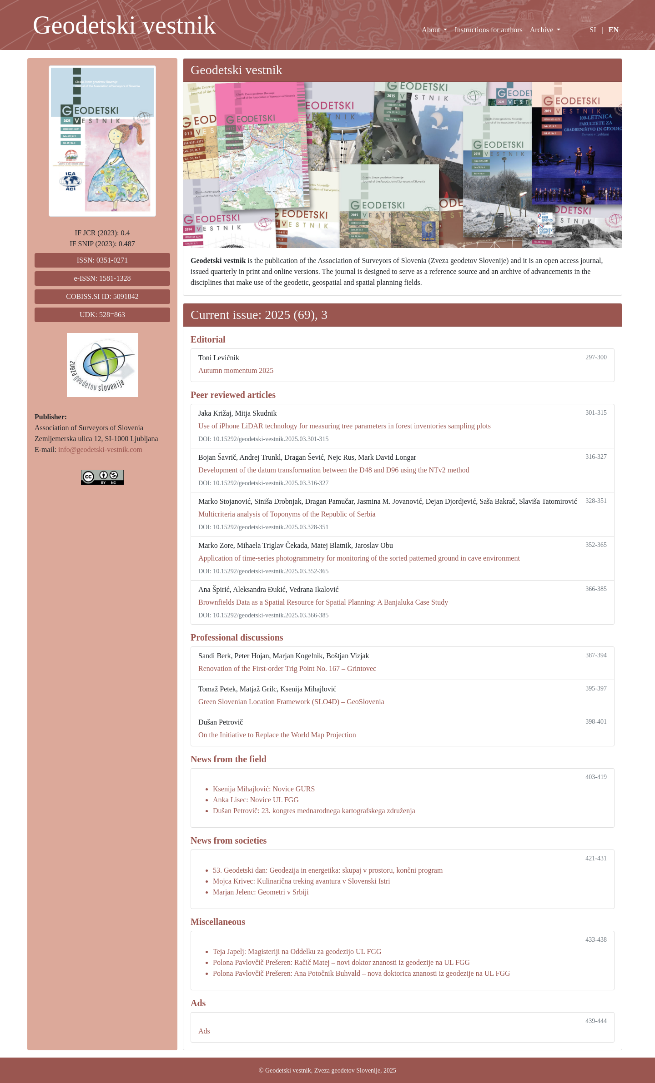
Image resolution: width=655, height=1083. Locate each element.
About (432, 30)
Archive (542, 30)
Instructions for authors (488, 30)
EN (614, 30)
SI (593, 30)
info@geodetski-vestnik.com (100, 449)
